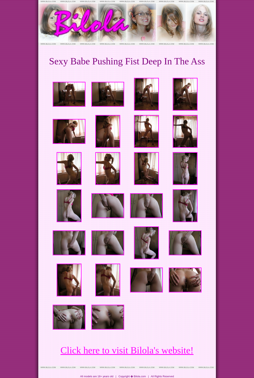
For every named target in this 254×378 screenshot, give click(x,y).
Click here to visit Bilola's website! (127, 350)
